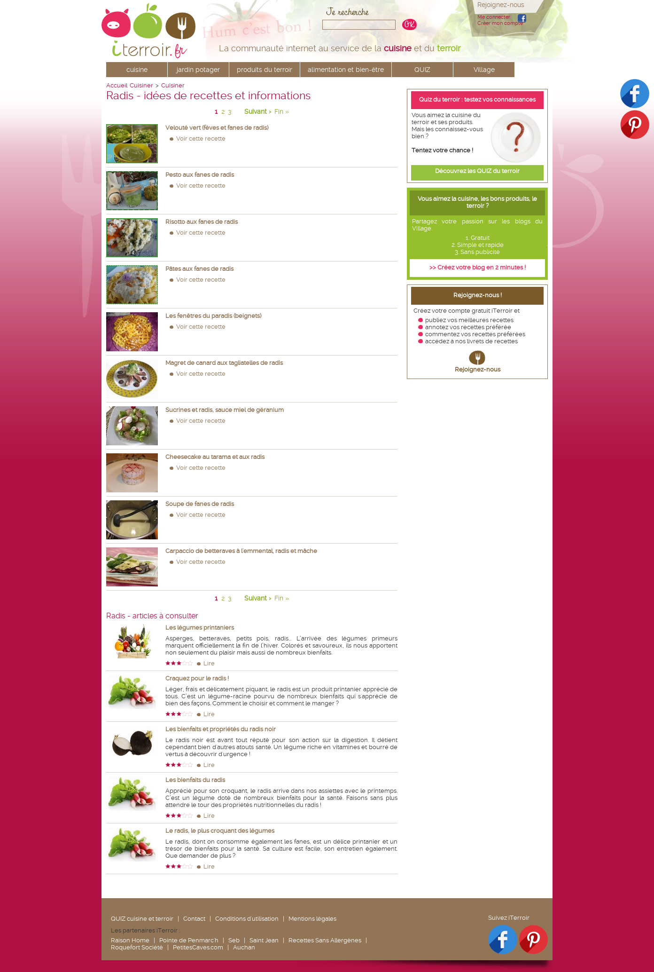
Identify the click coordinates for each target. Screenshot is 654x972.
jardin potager (198, 69)
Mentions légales (312, 918)
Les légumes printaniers (199, 627)
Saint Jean (264, 940)
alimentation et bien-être (346, 69)
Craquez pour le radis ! (197, 678)
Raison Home (130, 940)
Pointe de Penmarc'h (188, 940)
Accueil (116, 85)
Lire (209, 663)
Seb (234, 940)
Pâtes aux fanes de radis (199, 268)
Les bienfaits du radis (195, 779)
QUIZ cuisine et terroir (142, 918)
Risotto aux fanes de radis (201, 221)
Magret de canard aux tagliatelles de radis (224, 362)
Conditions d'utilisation (247, 918)
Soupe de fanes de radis (199, 503)
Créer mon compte (500, 23)
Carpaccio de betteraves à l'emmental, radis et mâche (241, 550)
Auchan (244, 947)
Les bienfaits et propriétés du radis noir (220, 729)
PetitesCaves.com (198, 947)
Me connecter (493, 17)
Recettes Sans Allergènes (324, 940)
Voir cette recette (201, 138)
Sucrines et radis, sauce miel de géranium (224, 409)
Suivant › (257, 111)
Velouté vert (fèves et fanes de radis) (216, 127)
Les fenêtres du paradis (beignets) (213, 315)
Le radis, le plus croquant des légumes (219, 830)
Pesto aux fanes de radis (199, 174)
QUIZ (422, 69)
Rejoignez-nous (477, 369)
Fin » (281, 111)
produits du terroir (264, 69)
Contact (194, 918)
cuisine (137, 69)
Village (484, 69)
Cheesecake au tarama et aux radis (215, 456)
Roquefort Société (137, 947)
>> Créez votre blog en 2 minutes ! (477, 267)
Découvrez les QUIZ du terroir (477, 170)
